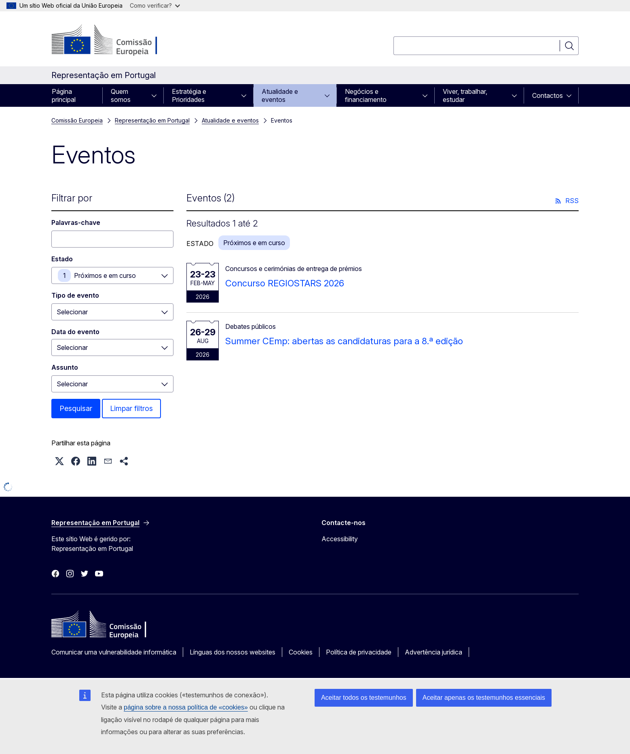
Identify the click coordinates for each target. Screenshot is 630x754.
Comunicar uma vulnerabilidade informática (113, 652)
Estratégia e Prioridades (189, 95)
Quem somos (121, 95)
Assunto (64, 367)
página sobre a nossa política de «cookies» (186, 707)
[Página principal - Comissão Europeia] (116, 40)
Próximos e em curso (105, 275)
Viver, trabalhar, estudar (465, 95)
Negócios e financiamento (366, 95)
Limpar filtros (131, 408)
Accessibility (339, 539)
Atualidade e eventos (280, 95)
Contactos (547, 95)
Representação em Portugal (152, 120)
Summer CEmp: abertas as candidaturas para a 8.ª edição (344, 341)
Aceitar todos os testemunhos (363, 697)
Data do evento (75, 332)
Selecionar (72, 312)
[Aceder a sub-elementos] (156, 95)
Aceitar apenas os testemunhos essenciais (484, 697)
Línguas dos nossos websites (232, 652)
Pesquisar (75, 408)
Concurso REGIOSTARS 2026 (284, 283)
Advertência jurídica (433, 652)
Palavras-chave (75, 222)
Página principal (64, 95)
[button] (59, 461)
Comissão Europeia (77, 120)
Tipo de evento (75, 295)
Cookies (301, 652)
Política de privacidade (358, 652)
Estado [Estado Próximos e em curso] (62, 259)
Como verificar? (155, 5)
